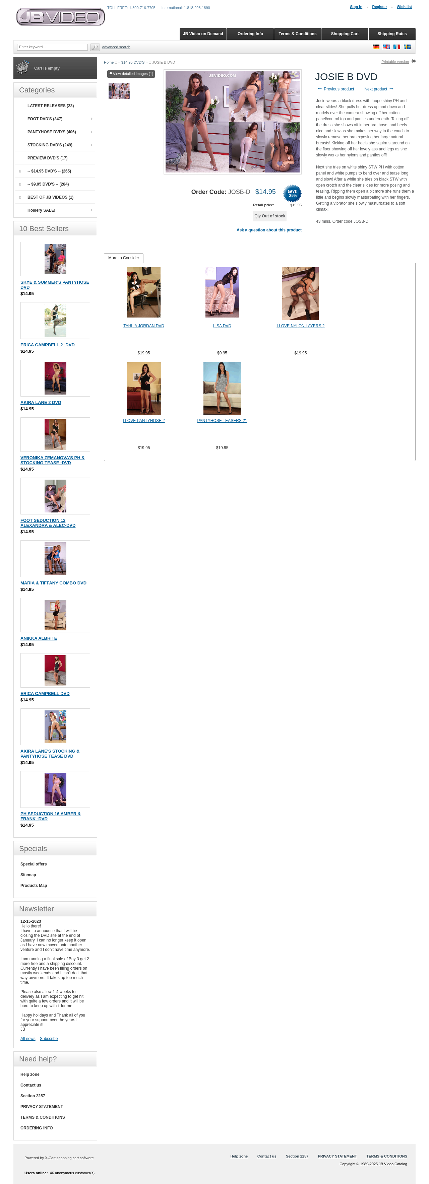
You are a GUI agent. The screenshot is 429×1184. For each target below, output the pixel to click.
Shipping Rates (392, 33)
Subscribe (49, 1038)
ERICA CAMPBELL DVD (45, 693)
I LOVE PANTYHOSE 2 (144, 420)
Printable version (395, 62)
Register (379, 7)
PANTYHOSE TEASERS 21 (222, 420)
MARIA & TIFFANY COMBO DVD (53, 582)
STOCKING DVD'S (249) (49, 145)
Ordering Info (250, 33)
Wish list (404, 7)
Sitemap (28, 875)
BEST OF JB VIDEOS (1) (46, 197)
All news (28, 1038)
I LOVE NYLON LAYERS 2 (300, 326)
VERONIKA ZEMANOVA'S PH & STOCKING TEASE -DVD (52, 460)
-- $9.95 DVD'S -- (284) (44, 184)
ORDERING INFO (36, 1128)
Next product (379, 89)
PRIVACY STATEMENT (41, 1106)
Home (109, 62)
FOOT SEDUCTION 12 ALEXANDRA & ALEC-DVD (47, 523)
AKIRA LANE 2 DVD (40, 402)
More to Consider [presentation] (123, 258)
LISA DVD (222, 326)
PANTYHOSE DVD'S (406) (51, 132)
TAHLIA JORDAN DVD (143, 326)
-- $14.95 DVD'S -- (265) (45, 171)
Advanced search (116, 47)
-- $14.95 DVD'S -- (133, 62)
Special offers (33, 864)
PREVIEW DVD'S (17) (47, 158)
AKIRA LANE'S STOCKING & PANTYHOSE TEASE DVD (49, 754)
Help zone (30, 1074)
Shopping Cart (345, 33)
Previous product (335, 89)
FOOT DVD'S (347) (44, 119)
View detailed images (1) (131, 74)
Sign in (356, 7)
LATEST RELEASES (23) (50, 105)
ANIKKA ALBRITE (38, 638)
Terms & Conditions (297, 33)
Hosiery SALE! (41, 210)
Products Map (33, 885)
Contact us (30, 1085)
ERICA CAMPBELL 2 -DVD (47, 344)
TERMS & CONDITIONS (42, 1117)
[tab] (123, 258)
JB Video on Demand (203, 33)
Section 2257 (32, 1096)
